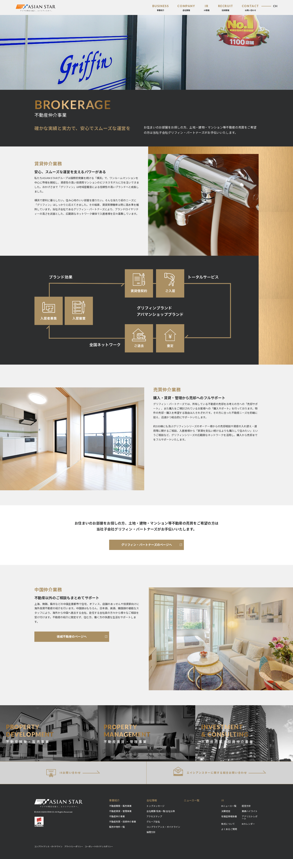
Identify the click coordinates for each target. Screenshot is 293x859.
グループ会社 (153, 821)
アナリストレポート (249, 817)
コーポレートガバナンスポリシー (99, 846)
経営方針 (246, 806)
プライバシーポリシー (73, 846)
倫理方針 (150, 832)
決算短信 (225, 811)
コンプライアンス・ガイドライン (163, 827)
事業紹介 (114, 800)
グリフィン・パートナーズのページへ (146, 544)
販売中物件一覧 (117, 827)
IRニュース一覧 (228, 806)
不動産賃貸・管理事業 (120, 811)
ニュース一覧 (191, 800)
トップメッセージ (155, 806)
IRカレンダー (248, 824)
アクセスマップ (154, 816)
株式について (228, 824)
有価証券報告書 (229, 816)
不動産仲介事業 (117, 816)
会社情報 (151, 800)
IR (222, 800)
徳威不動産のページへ (72, 636)
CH (275, 6)
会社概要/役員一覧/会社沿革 (160, 811)
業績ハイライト (249, 811)
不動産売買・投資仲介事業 (122, 821)
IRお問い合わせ (63, 773)
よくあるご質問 (229, 829)
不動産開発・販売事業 (120, 806)
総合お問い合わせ (210, 771)
